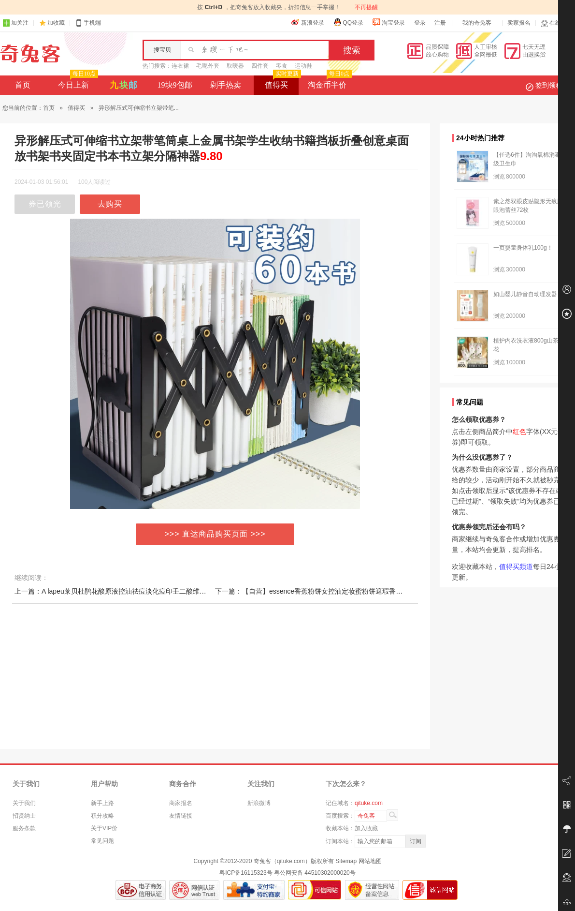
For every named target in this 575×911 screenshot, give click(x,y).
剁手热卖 (225, 85)
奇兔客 (30, 53)
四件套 (260, 65)
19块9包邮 (175, 85)
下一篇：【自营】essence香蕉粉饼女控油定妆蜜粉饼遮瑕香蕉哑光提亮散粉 (329, 591)
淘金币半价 (329, 82)
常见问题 (102, 840)
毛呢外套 (207, 65)
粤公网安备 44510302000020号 (315, 872)
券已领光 (45, 204)
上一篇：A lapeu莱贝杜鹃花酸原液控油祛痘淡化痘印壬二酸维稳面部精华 (123, 591)
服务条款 (24, 828)
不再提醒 (366, 7)
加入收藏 (366, 828)
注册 (440, 22)
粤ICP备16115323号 (245, 872)
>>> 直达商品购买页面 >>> (215, 534)
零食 (282, 65)
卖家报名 (519, 22)
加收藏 (56, 22)
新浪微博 (259, 803)
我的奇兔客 (476, 22)
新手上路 (102, 803)
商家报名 (180, 803)
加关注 (15, 23)
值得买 (282, 82)
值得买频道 (516, 566)
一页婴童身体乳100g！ (523, 247)
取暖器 (235, 65)
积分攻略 (102, 815)
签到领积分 (549, 85)
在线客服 (557, 23)
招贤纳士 (24, 815)
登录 (420, 22)
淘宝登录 (388, 22)
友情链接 (180, 815)
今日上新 (77, 82)
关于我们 (24, 803)
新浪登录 (307, 22)
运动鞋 (303, 65)
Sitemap (346, 861)
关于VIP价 (104, 828)
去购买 (110, 204)
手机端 (88, 23)
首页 (22, 85)
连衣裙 (180, 65)
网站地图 (370, 861)
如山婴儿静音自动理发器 (525, 294)
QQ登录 (348, 22)
